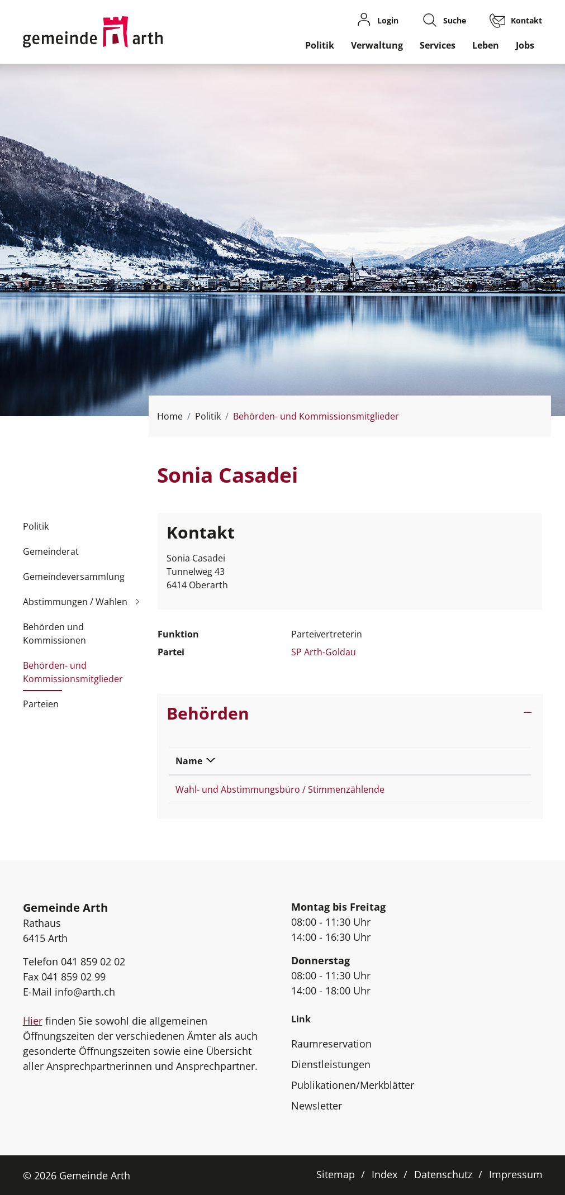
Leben (485, 45)
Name (188, 761)
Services (437, 45)
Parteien (41, 704)
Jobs (525, 45)
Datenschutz (443, 1174)
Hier (32, 1020)
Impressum (516, 1174)
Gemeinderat (51, 551)
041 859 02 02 (93, 961)
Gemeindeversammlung (74, 576)
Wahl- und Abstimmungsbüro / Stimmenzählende (279, 789)
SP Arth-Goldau (323, 652)
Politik (319, 45)
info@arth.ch (85, 991)
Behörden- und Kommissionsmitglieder (73, 675)
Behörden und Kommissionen (54, 633)
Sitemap (335, 1174)
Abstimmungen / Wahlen (75, 602)
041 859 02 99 (73, 976)
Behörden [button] (208, 713)
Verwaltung (377, 45)
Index (384, 1174)
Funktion (458, 761)
